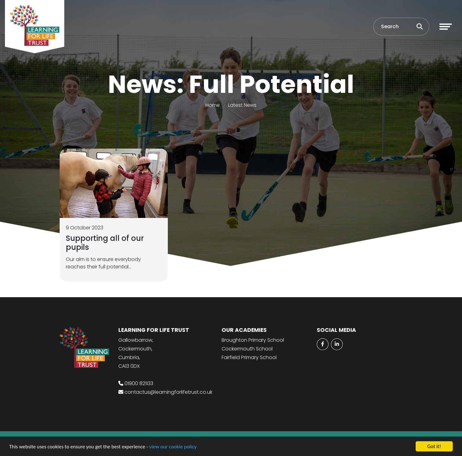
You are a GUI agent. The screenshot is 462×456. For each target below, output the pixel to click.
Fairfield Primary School (249, 357)
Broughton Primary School (253, 340)
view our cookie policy (173, 447)
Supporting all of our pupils (105, 242)
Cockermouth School (247, 348)
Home (213, 105)
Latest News (242, 105)
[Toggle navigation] (445, 26)
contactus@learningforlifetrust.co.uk (168, 392)
